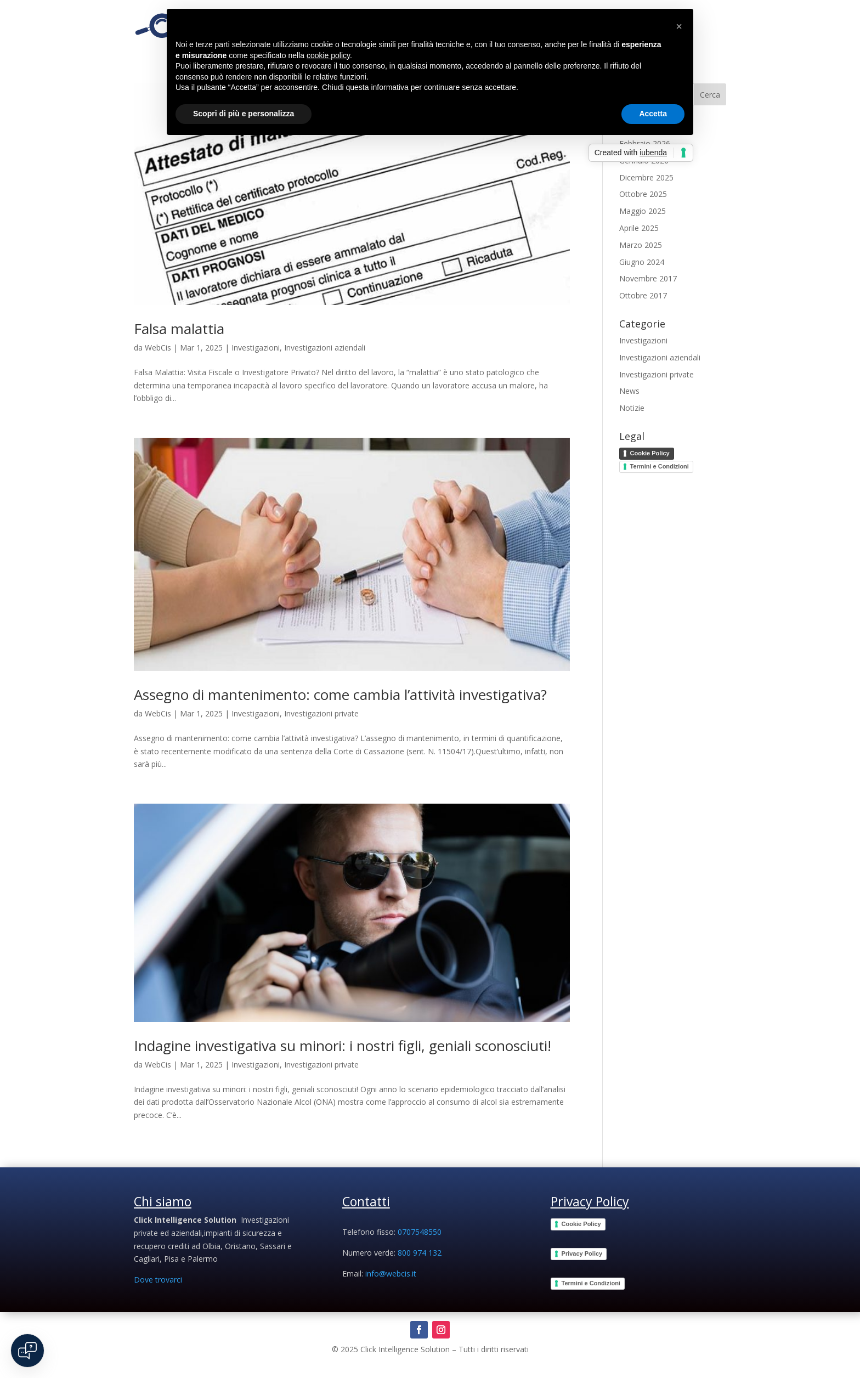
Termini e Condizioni (659, 466)
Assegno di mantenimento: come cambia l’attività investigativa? (340, 694)
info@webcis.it (390, 1273)
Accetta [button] (653, 113)
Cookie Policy (650, 453)
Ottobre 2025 (643, 194)
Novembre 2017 (648, 278)
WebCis (158, 347)
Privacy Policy (582, 1253)
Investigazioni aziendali (324, 347)
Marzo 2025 (640, 245)
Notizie (631, 408)
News (629, 391)
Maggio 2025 (642, 211)
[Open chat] (27, 1350)
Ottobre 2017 (643, 295)
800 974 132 (420, 1252)
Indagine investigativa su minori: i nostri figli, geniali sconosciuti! (342, 1045)
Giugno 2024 (641, 262)
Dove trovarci (158, 1279)
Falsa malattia (179, 328)
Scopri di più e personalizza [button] (243, 113)
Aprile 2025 (639, 228)
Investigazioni (255, 347)
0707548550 (420, 1232)
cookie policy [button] (328, 55)
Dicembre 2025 (646, 177)
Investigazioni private (321, 713)
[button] (679, 26)
